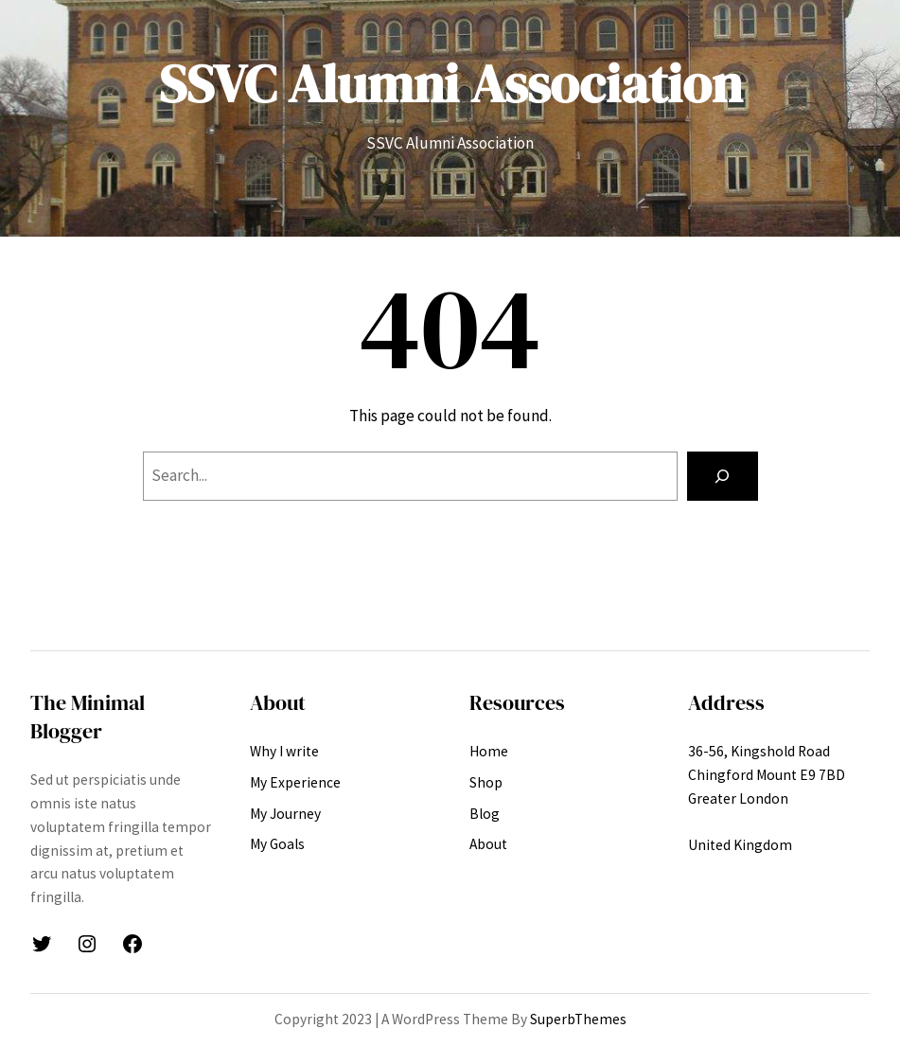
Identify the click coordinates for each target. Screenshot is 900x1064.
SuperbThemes (578, 1019)
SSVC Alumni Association (450, 83)
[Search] (722, 476)
